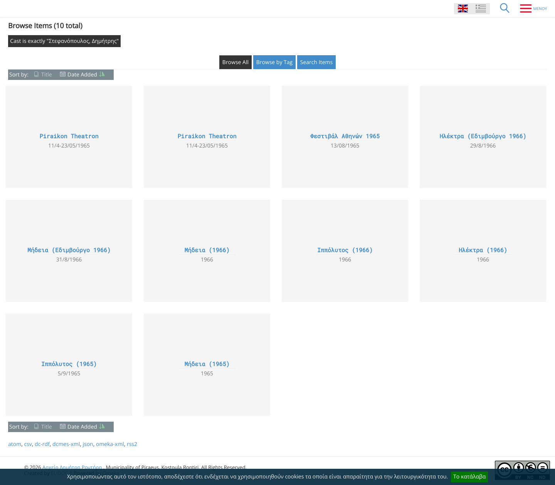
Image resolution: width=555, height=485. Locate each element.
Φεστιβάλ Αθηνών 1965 (345, 136)
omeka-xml (110, 444)
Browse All (235, 62)
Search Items (316, 62)
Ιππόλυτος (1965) (69, 364)
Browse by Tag (274, 62)
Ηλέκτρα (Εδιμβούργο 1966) (482, 136)
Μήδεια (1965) (206, 364)
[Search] (505, 8)
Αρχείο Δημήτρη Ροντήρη (72, 467)
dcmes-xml (66, 444)
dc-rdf (42, 444)
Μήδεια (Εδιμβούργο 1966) (69, 250)
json (87, 444)
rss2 (132, 444)
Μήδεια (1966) (206, 250)
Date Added (82, 74)
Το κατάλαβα (469, 476)
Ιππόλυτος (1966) (345, 250)
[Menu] (530, 8)
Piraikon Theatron (68, 136)
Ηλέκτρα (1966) (483, 250)
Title (46, 74)
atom (14, 444)
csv (28, 444)
